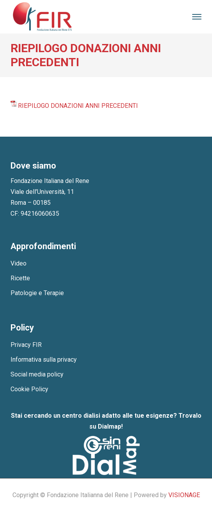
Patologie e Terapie (37, 293)
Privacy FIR (26, 344)
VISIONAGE (184, 495)
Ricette (20, 278)
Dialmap (109, 426)
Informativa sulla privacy (44, 359)
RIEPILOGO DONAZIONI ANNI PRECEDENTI (78, 105)
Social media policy (37, 374)
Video (18, 263)
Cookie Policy (29, 389)
